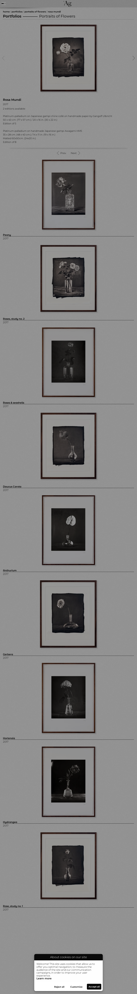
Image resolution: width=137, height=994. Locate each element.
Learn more (44, 978)
